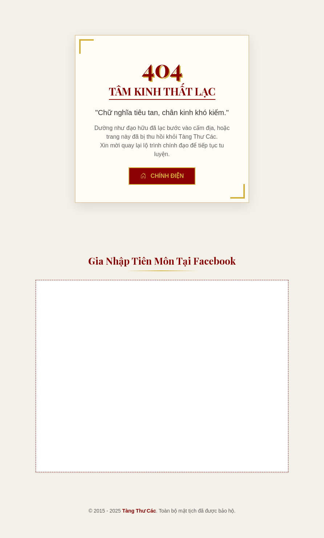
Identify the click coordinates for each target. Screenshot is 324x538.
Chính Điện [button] (162, 176)
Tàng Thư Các (139, 511)
